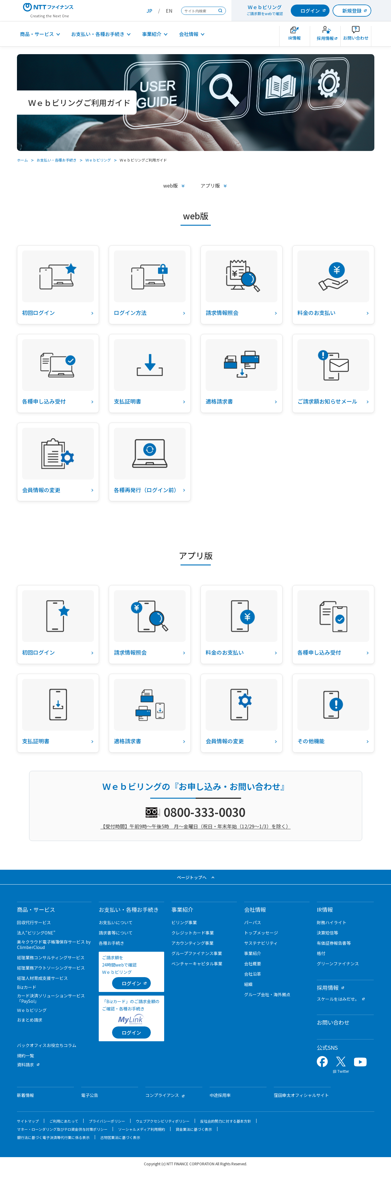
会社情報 (188, 34)
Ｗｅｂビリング (98, 159)
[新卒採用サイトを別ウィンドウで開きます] (325, 36)
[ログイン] (131, 1032)
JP (149, 10)
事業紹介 (151, 34)
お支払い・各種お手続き (97, 34)
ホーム (22, 159)
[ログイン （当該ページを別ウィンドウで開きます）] (131, 983)
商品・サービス (37, 34)
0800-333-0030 (204, 811)
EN (169, 10)
